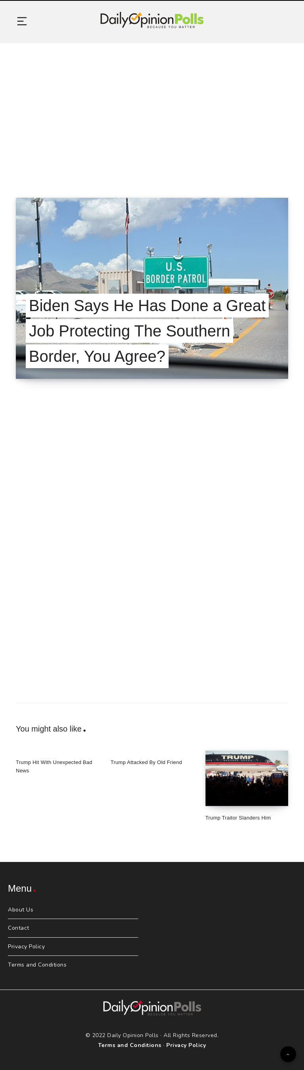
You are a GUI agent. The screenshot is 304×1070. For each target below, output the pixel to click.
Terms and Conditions (37, 965)
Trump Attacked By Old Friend (146, 762)
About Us (20, 909)
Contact (18, 928)
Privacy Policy (26, 946)
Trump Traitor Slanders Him (238, 818)
